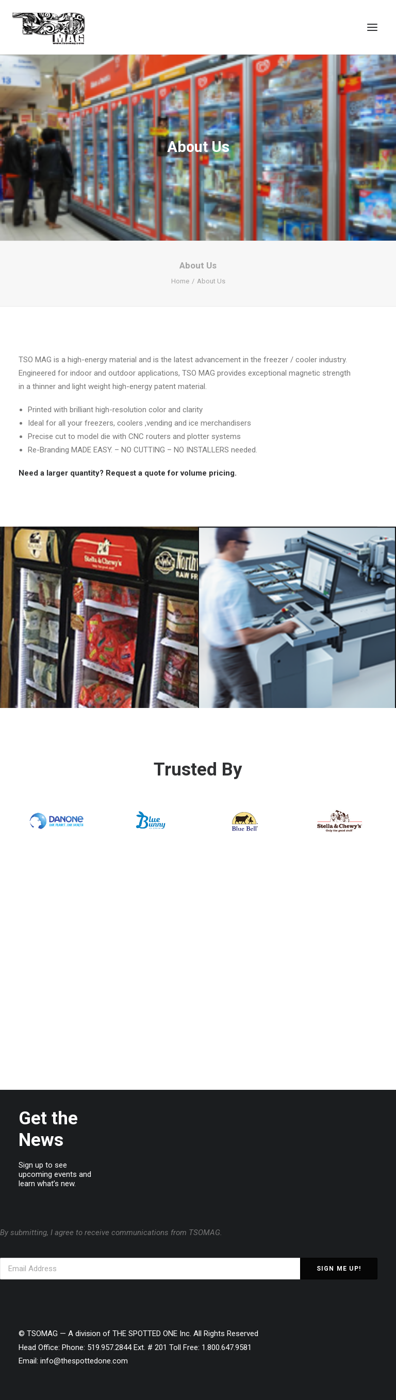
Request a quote (136, 473)
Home (180, 281)
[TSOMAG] (48, 28)
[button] (372, 27)
